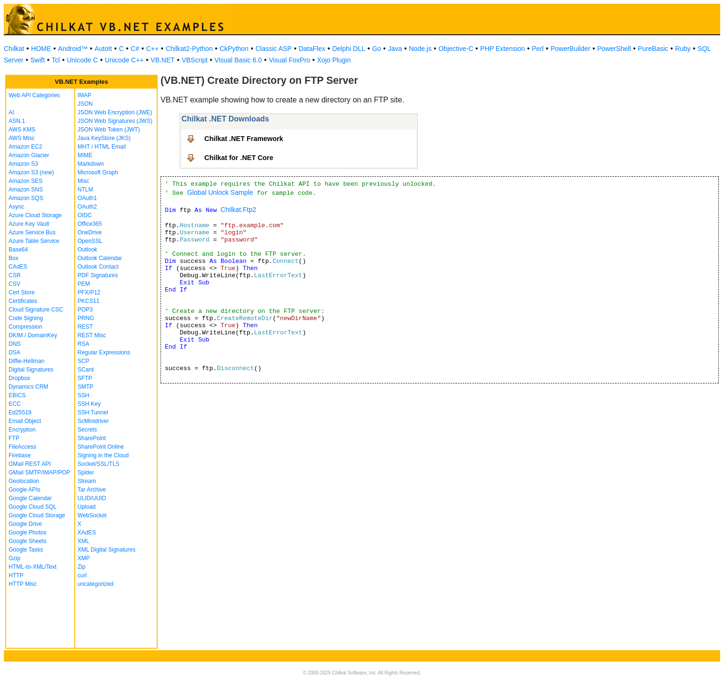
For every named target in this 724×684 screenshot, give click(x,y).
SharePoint (92, 438)
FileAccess (22, 446)
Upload (87, 506)
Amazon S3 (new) (31, 172)
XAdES (87, 532)
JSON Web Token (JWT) (109, 129)
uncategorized (95, 584)
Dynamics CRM (28, 386)
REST (85, 326)
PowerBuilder (570, 48)
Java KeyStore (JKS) (104, 138)
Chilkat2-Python (189, 48)
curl (82, 575)
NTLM (85, 189)
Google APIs (24, 489)
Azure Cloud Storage (35, 215)
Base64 (18, 249)
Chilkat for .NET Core (238, 157)
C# (135, 48)
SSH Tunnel (93, 412)
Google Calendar (30, 498)
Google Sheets (27, 541)
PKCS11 (89, 301)
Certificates (23, 301)
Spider (86, 472)
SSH (84, 395)
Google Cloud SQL (33, 506)
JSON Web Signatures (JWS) (115, 121)
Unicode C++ (124, 60)
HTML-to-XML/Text (33, 566)
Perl (538, 48)
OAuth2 (87, 206)
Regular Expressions (104, 352)
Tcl (56, 60)
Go (376, 48)
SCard (86, 369)
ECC (14, 404)
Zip (82, 566)
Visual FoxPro (289, 60)
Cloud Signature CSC (36, 309)
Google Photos (27, 532)
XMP (84, 558)
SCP (84, 361)
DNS (14, 344)
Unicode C (82, 60)
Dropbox (19, 378)
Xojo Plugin (334, 60)
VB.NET (163, 60)
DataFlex (312, 48)
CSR (14, 275)
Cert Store (22, 292)
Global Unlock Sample (220, 192)
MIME (85, 155)
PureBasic (653, 48)
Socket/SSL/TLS (99, 464)
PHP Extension (502, 48)
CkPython (234, 48)
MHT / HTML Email (102, 146)
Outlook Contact (98, 266)
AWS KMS (22, 129)
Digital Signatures (31, 369)
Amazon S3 (23, 164)
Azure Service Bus (32, 232)
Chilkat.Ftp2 (238, 209)
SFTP (85, 378)
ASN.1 (17, 121)
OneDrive (90, 232)
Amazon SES (25, 181)
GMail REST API (29, 464)
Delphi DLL (348, 48)
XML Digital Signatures (107, 549)
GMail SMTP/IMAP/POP (39, 472)
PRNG (86, 318)
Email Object (25, 421)
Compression (25, 326)
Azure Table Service (34, 241)
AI (11, 112)
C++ (152, 48)
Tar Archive (92, 489)
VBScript (194, 60)
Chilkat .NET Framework (243, 138)
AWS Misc (22, 138)
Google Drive (25, 524)
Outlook (87, 249)
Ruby (683, 48)
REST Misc (92, 335)
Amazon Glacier (29, 155)
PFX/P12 (89, 292)
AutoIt (103, 48)
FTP (14, 438)
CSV (14, 284)
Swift (37, 60)
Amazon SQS (26, 198)
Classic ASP (273, 48)
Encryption (22, 429)
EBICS (17, 395)
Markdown (91, 164)
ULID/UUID (92, 498)
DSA (14, 352)
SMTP (85, 386)
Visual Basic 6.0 (237, 60)
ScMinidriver (93, 421)
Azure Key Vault (29, 224)
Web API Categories (34, 95)
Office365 (90, 224)
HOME (41, 48)
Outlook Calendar (100, 258)
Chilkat (14, 48)
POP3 (85, 309)
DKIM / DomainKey (33, 335)
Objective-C (455, 48)
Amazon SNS (26, 189)
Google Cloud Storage (37, 515)
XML (84, 541)
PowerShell (614, 48)
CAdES (18, 266)
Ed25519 (20, 412)
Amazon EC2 (25, 146)
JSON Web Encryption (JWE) (115, 112)
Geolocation (24, 481)
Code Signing (26, 318)
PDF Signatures (98, 275)
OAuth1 (87, 198)
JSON (85, 104)
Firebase (20, 455)
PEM (84, 284)
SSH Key (89, 404)
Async (16, 206)
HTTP (16, 575)
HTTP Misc (23, 584)
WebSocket (92, 515)
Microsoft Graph (98, 172)
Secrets (87, 429)
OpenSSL (90, 241)
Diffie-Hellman (26, 361)
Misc (84, 181)
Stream (87, 481)
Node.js (420, 48)
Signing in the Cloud (103, 455)
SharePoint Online (101, 446)
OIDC (85, 215)
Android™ (73, 48)
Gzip (14, 558)
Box (14, 258)
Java (395, 48)
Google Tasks (26, 549)
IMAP (84, 95)
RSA (84, 344)
